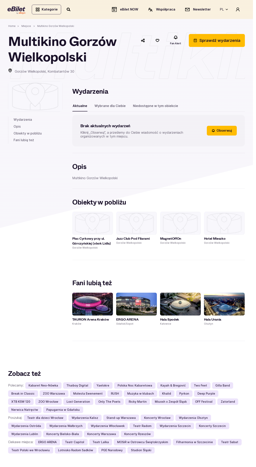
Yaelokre (103, 386)
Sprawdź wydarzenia (216, 41)
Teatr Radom (142, 426)
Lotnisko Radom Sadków (75, 451)
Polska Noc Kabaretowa (135, 386)
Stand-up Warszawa (121, 418)
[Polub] (157, 41)
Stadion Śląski (141, 451)
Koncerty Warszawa (101, 434)
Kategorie (47, 9)
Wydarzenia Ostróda (26, 426)
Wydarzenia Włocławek (108, 426)
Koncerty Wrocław (157, 418)
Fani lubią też (24, 141)
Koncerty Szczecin (212, 426)
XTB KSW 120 (20, 402)
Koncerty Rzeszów (137, 434)
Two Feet (200, 386)
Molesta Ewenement (88, 394)
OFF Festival (203, 402)
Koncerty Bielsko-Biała (62, 434)
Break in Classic (23, 394)
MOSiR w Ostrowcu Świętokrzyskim (142, 443)
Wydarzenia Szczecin (175, 426)
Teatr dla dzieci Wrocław (45, 418)
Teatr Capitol (74, 443)
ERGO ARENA (47, 443)
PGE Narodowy (112, 451)
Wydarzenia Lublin (24, 434)
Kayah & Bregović (173, 386)
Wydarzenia (23, 120)
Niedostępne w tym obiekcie (155, 106)
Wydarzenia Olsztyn (193, 418)
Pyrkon (184, 394)
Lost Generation (78, 402)
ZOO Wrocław (48, 402)
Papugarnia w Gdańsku (63, 410)
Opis (17, 127)
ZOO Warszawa (54, 394)
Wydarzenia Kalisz (85, 418)
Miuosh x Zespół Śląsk (171, 402)
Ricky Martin (138, 402)
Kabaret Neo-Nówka (43, 386)
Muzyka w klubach (140, 394)
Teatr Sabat (229, 443)
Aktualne (80, 106)
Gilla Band (222, 386)
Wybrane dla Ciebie (110, 106)
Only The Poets (109, 402)
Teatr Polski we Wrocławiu (30, 451)
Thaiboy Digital (77, 386)
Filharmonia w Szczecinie (194, 443)
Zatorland (228, 402)
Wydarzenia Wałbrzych (66, 426)
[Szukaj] (69, 10)
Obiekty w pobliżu (28, 134)
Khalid (166, 394)
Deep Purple (206, 394)
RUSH (115, 394)
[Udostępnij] (142, 41)
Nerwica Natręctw (24, 410)
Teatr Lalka (100, 443)
